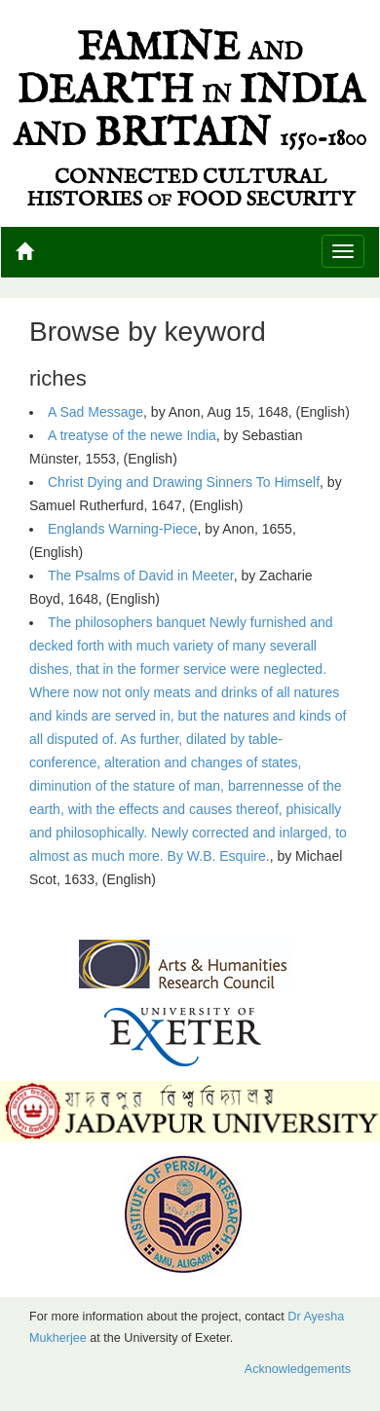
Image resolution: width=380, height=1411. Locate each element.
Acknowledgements (298, 1369)
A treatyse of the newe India (132, 435)
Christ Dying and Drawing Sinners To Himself (184, 482)
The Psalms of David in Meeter (141, 575)
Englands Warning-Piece (123, 529)
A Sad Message (95, 412)
